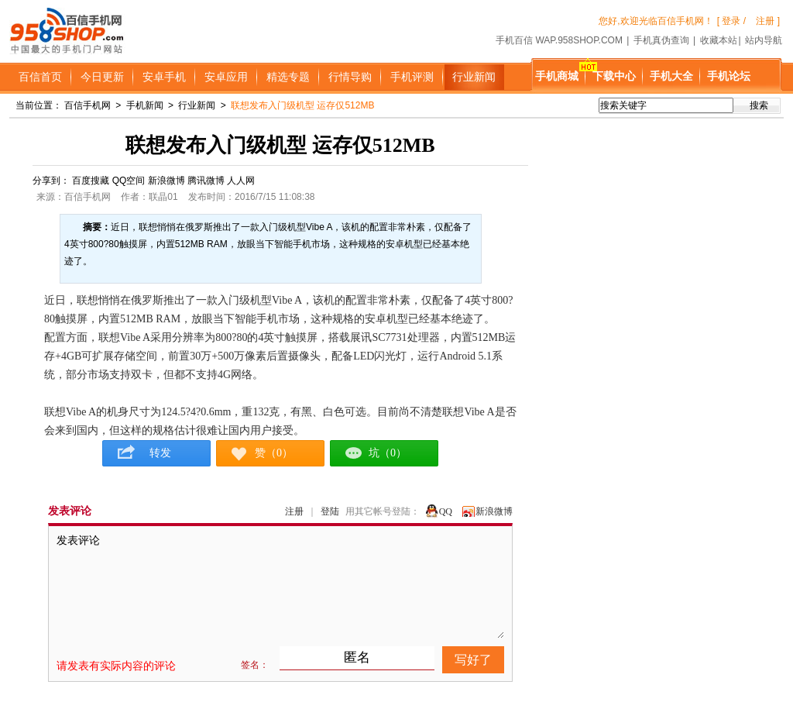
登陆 (330, 511)
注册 (294, 511)
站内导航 (763, 40)
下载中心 (614, 76)
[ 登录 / (731, 20)
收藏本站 (718, 40)
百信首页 (40, 77)
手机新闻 (144, 105)
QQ (445, 511)
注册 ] (768, 20)
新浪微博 (166, 180)
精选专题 (288, 77)
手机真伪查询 (661, 40)
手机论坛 (728, 76)
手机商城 (556, 76)
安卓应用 (226, 77)
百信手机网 (87, 105)
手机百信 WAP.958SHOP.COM (559, 40)
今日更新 (102, 77)
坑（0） (388, 453)
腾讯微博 (206, 180)
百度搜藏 (90, 180)
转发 (156, 453)
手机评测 (412, 77)
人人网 (241, 180)
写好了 (473, 659)
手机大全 (671, 76)
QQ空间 (129, 180)
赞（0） (274, 453)
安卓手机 (164, 77)
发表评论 (280, 586)
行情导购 (350, 77)
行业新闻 (474, 77)
